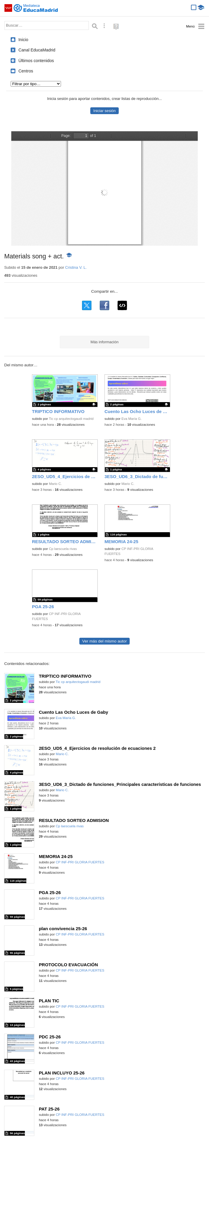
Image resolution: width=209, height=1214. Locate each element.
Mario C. (55, 483)
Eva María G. (131, 418)
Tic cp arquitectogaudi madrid (71, 418)
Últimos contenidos (36, 60)
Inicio (23, 39)
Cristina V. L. (76, 267)
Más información (105, 342)
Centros (25, 71)
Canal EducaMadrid (36, 50)
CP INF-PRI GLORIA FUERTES (80, 862)
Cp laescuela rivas (63, 549)
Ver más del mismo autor (104, 641)
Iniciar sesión (104, 111)
